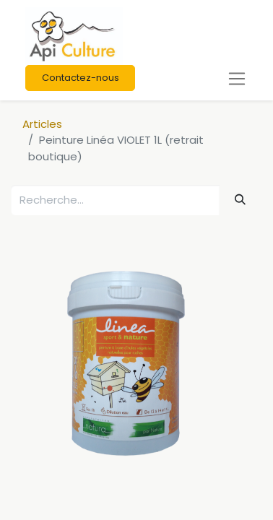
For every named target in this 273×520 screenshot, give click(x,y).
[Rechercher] (240, 199)
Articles (42, 123)
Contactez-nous (80, 77)
